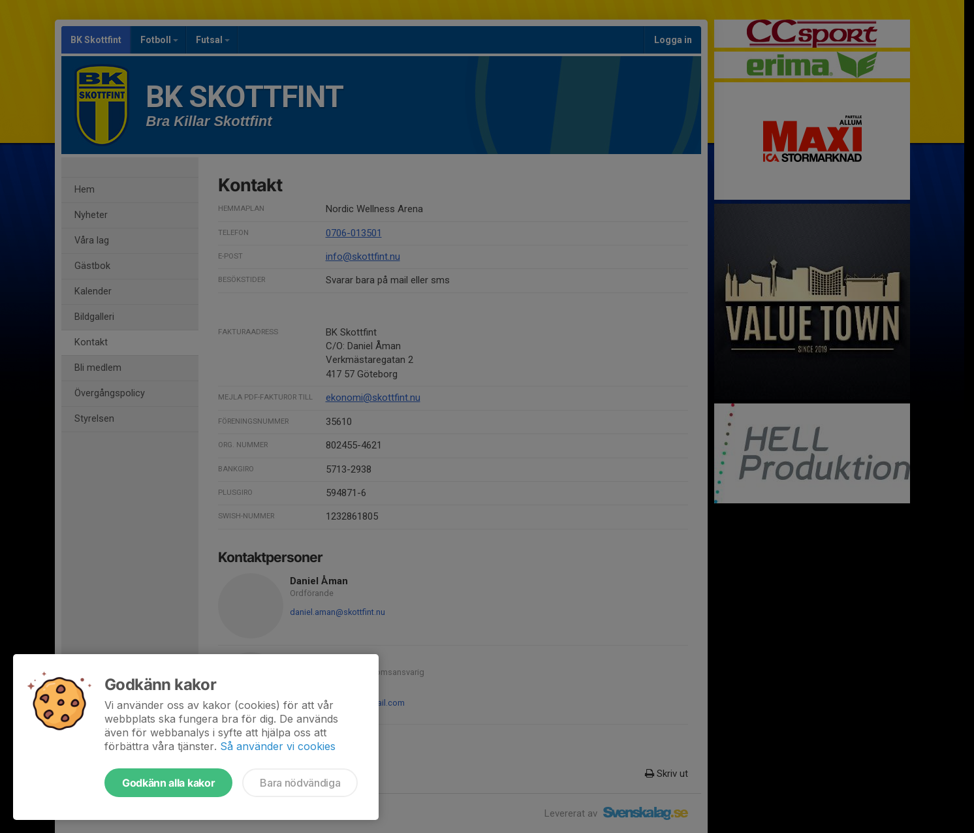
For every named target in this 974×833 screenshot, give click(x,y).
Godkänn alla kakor (168, 782)
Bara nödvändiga (300, 782)
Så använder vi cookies (278, 746)
